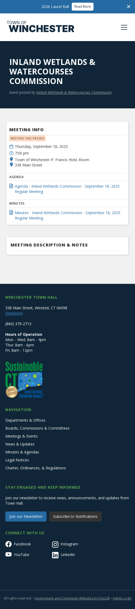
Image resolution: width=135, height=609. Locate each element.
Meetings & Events (21, 436)
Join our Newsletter (26, 516)
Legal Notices (17, 459)
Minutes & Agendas (22, 451)
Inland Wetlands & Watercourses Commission (74, 92)
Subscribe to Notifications (75, 516)
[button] (123, 27)
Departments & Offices (25, 420)
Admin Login (122, 598)
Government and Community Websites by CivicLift (72, 598)
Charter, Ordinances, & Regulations (35, 467)
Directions (14, 313)
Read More (82, 6)
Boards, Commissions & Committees (37, 428)
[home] (41, 27)
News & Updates (20, 444)
